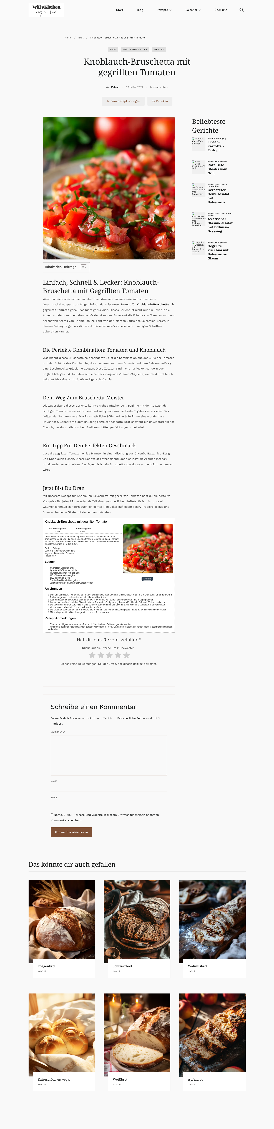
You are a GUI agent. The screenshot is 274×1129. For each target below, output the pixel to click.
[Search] (241, 10)
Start (119, 10)
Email (54, 797)
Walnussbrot (197, 966)
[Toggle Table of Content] (82, 267)
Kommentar (58, 732)
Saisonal (193, 10)
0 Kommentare (159, 87)
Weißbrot (120, 1079)
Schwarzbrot (122, 966)
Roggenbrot (46, 966)
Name (54, 781)
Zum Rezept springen (123, 101)
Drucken (160, 101)
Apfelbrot (195, 1079)
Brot (81, 37)
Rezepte (164, 10)
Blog (140, 10)
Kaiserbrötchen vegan (54, 1079)
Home (68, 37)
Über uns (221, 10)
